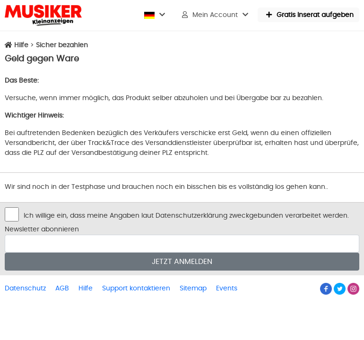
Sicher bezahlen (62, 45)
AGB (62, 288)
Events (226, 288)
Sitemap (193, 288)
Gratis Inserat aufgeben (310, 14)
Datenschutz (25, 288)
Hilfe (21, 45)
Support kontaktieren (136, 288)
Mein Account (215, 14)
